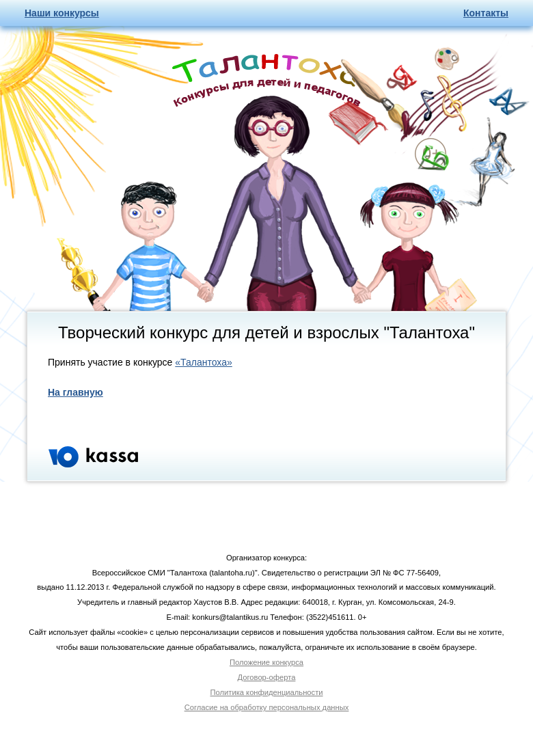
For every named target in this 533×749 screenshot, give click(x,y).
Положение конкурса (266, 662)
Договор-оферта (267, 677)
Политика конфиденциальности (266, 692)
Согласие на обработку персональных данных (266, 707)
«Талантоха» (203, 362)
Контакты (485, 13)
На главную (75, 392)
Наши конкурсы (62, 13)
